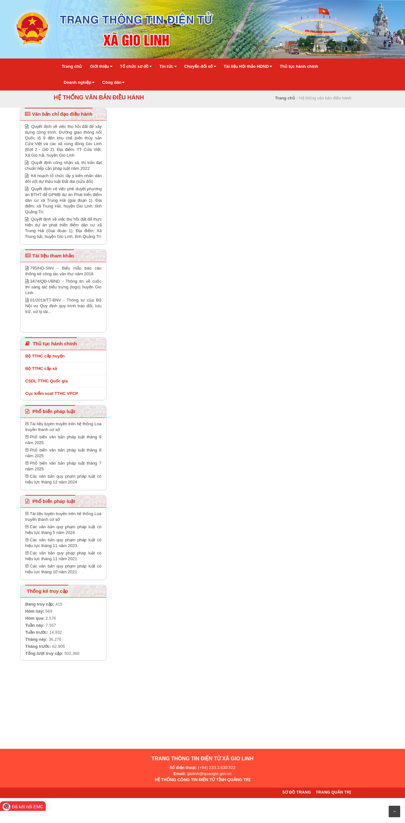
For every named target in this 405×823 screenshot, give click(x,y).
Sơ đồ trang (296, 792)
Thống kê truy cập (47, 591)
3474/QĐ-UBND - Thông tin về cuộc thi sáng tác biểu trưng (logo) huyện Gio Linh (63, 287)
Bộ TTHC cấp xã (41, 368)
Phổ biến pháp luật (50, 411)
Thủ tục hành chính (51, 343)
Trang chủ (285, 98)
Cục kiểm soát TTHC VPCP (51, 393)
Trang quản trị (333, 792)
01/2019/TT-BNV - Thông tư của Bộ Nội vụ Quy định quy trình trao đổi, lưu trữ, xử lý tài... (63, 306)
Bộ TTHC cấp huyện (45, 356)
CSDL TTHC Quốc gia (46, 381)
